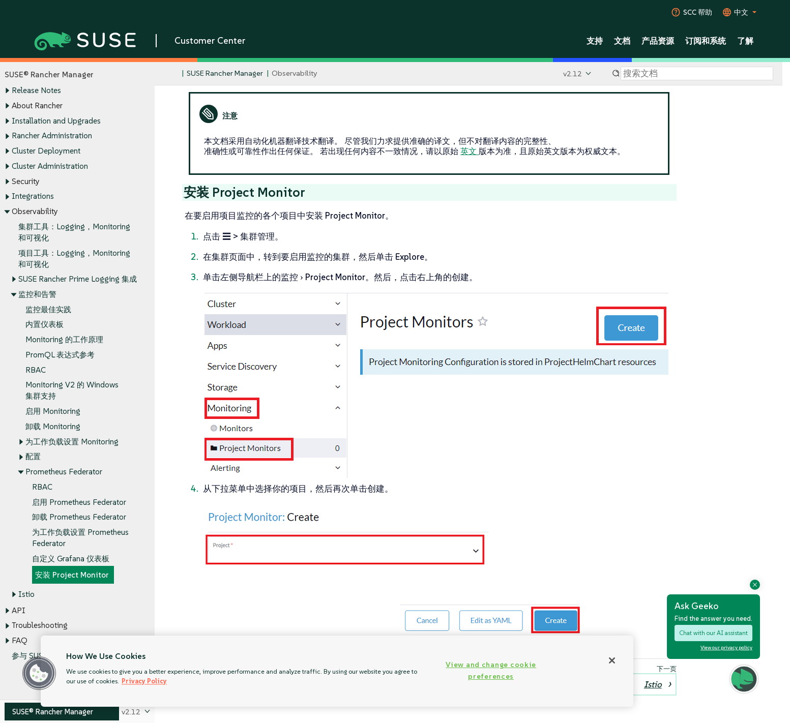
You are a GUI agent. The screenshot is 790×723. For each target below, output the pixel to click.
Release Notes (36, 91)
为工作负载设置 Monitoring (72, 441)
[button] (39, 673)
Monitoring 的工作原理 (64, 340)
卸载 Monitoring (52, 426)
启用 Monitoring (52, 411)
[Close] (612, 660)
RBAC (35, 370)
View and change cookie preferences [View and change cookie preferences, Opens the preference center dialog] (491, 670)
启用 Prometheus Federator (79, 502)
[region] (337, 671)
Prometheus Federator (63, 471)
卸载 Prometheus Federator (79, 517)
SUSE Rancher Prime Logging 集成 (77, 279)
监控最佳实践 (48, 309)
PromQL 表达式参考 (60, 354)
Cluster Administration (50, 166)
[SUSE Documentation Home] (173, 74)
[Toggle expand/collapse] (7, 91)
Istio (26, 594)
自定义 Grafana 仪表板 (70, 558)
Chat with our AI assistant (713, 633)
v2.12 (572, 73)
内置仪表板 (44, 324)
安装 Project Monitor (72, 575)
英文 (469, 151)
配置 (33, 457)
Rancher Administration (52, 136)
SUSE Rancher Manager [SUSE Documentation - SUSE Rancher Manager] (225, 73)
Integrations (33, 196)
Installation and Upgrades (56, 121)
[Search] (697, 74)
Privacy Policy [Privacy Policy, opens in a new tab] (144, 681)
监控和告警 (37, 294)
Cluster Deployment (46, 151)
